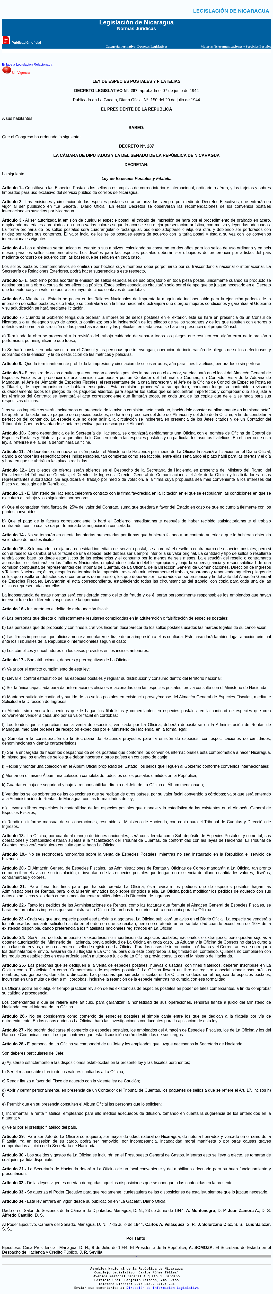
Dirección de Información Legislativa (162, 1288)
